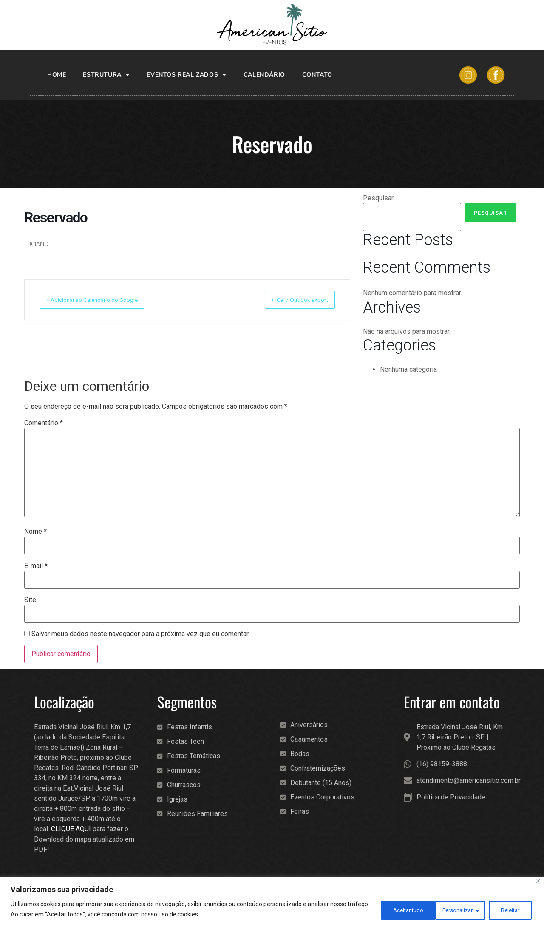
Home (56, 75)
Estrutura (106, 75)
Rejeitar (449, 909)
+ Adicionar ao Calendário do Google (103, 300)
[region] (272, 902)
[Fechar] (538, 881)
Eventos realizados (186, 75)
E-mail (36, 566)
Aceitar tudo (504, 909)
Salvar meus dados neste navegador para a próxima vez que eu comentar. (140, 634)
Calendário (264, 75)
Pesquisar (378, 198)
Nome (35, 531)
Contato (317, 75)
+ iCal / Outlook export (291, 300)
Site (30, 600)
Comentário (43, 423)
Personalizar (394, 909)
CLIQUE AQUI (71, 829)
